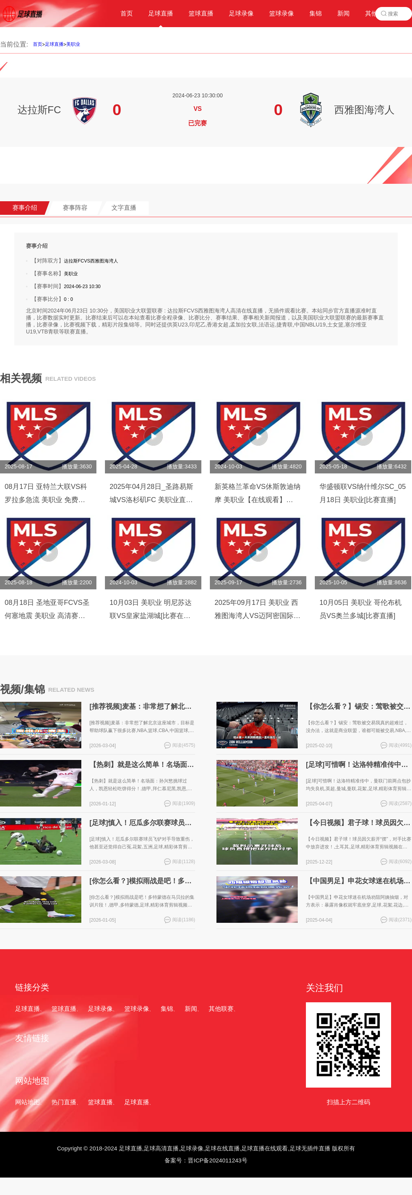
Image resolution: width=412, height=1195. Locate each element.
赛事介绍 (24, 207)
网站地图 (27, 1102)
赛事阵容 (75, 207)
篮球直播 (64, 1008)
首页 (37, 44)
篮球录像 (136, 1008)
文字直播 (124, 207)
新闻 (191, 1008)
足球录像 (100, 1008)
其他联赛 (221, 1008)
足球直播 (54, 44)
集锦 (167, 1008)
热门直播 (64, 1102)
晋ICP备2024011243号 (217, 1160)
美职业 (73, 44)
